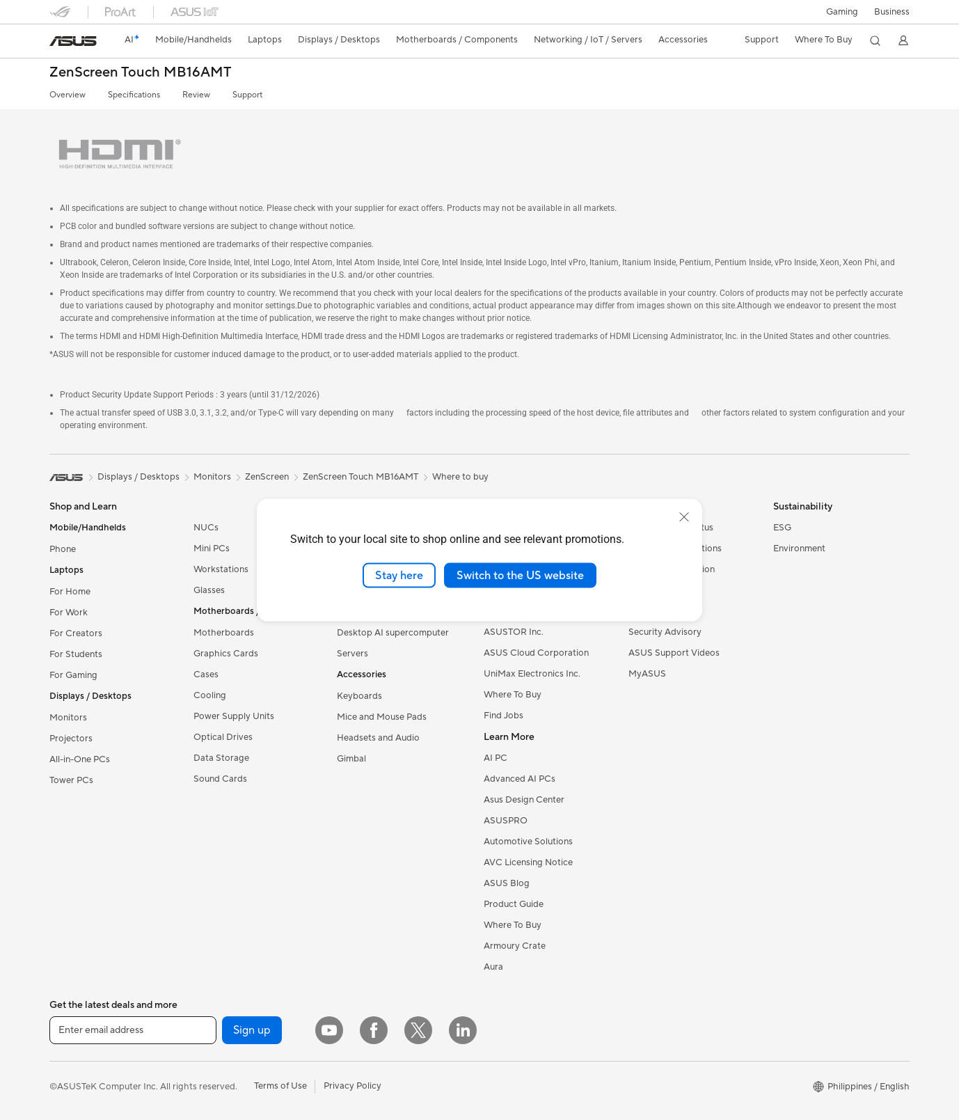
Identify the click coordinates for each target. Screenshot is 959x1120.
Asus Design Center (524, 799)
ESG (782, 527)
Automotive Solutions (528, 841)
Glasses (209, 590)
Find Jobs (503, 715)
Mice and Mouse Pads (382, 717)
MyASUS (647, 673)
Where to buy (460, 476)
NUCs (206, 527)
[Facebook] (374, 1030)
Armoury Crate (515, 946)
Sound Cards (220, 778)
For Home (69, 591)
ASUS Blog (507, 883)
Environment (799, 548)
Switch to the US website (520, 575)
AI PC (495, 758)
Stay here (399, 575)
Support (247, 95)
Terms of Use (280, 1085)
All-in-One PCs (79, 759)
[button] (842, 12)
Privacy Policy (352, 1085)
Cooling (209, 695)
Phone (62, 549)
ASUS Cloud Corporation (536, 652)
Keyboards (359, 696)
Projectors (71, 738)
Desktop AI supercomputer (393, 632)
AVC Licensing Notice (528, 862)
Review (196, 95)
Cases (206, 674)
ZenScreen (267, 476)
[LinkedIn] (463, 1030)
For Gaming (73, 675)
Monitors (68, 717)
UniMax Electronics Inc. (532, 673)
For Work (68, 612)
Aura (493, 966)
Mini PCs (211, 548)
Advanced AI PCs (519, 778)
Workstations (220, 569)
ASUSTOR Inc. (514, 632)
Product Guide (514, 904)
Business (892, 11)
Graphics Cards (225, 653)
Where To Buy (512, 694)
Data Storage (221, 758)
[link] (73, 41)
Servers (352, 653)
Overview (67, 95)
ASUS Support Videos (674, 652)
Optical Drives (223, 737)
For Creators (75, 633)
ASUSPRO (506, 820)
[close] (684, 516)
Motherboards (223, 632)
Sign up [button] (252, 1030)
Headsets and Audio (378, 737)
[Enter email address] (132, 1030)
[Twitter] (418, 1030)
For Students (75, 654)
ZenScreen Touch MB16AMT (140, 72)
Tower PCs (71, 780)
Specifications (134, 95)
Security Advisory (665, 632)
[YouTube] (329, 1030)
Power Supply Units (233, 716)
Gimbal (351, 758)
